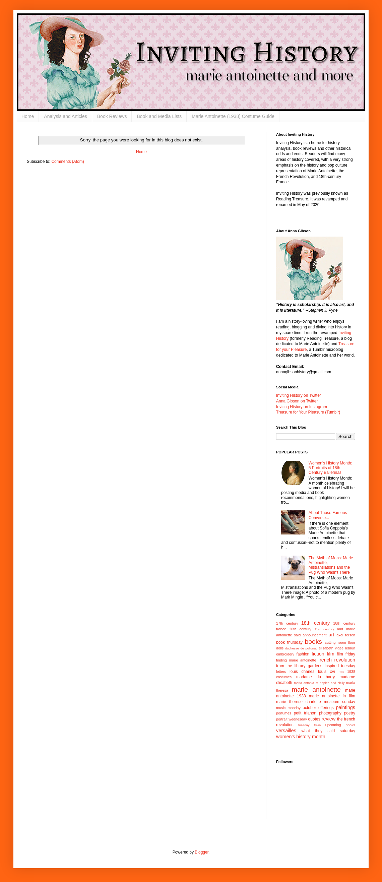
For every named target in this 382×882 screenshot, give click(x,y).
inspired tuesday (340, 666)
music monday (288, 708)
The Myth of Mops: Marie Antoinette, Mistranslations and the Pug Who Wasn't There (331, 565)
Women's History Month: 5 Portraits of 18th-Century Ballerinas (330, 468)
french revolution (336, 660)
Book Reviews (112, 116)
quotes (314, 719)
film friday (346, 654)
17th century (287, 623)
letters (281, 672)
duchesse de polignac (301, 648)
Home (27, 116)
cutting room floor (340, 642)
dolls (279, 648)
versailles (286, 730)
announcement (314, 635)
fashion (303, 654)
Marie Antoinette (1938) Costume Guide (233, 116)
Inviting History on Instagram (301, 406)
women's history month (300, 736)
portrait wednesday (291, 719)
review (329, 718)
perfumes (283, 713)
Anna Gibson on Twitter (297, 401)
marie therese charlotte (298, 701)
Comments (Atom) (67, 161)
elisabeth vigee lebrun (337, 648)
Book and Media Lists (159, 116)
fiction (318, 653)
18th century (315, 623)
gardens (315, 666)
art (331, 634)
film (330, 653)
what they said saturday (328, 731)
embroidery (285, 654)
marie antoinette (316, 689)
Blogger (201, 852)
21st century (324, 629)
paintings (345, 707)
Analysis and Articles (65, 116)
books (313, 641)
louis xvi (326, 671)
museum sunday (339, 701)
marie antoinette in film (332, 696)
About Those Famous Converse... (328, 515)
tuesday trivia (309, 725)
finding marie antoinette (296, 660)
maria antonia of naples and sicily (319, 683)
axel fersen (345, 635)
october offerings (318, 707)
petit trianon (305, 713)
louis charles (302, 671)
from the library (290, 666)
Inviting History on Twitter (298, 395)
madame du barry (315, 677)
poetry (349, 713)
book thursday (289, 642)
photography (330, 713)
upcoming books (340, 725)
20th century (300, 629)
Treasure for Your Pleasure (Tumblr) (308, 412)
